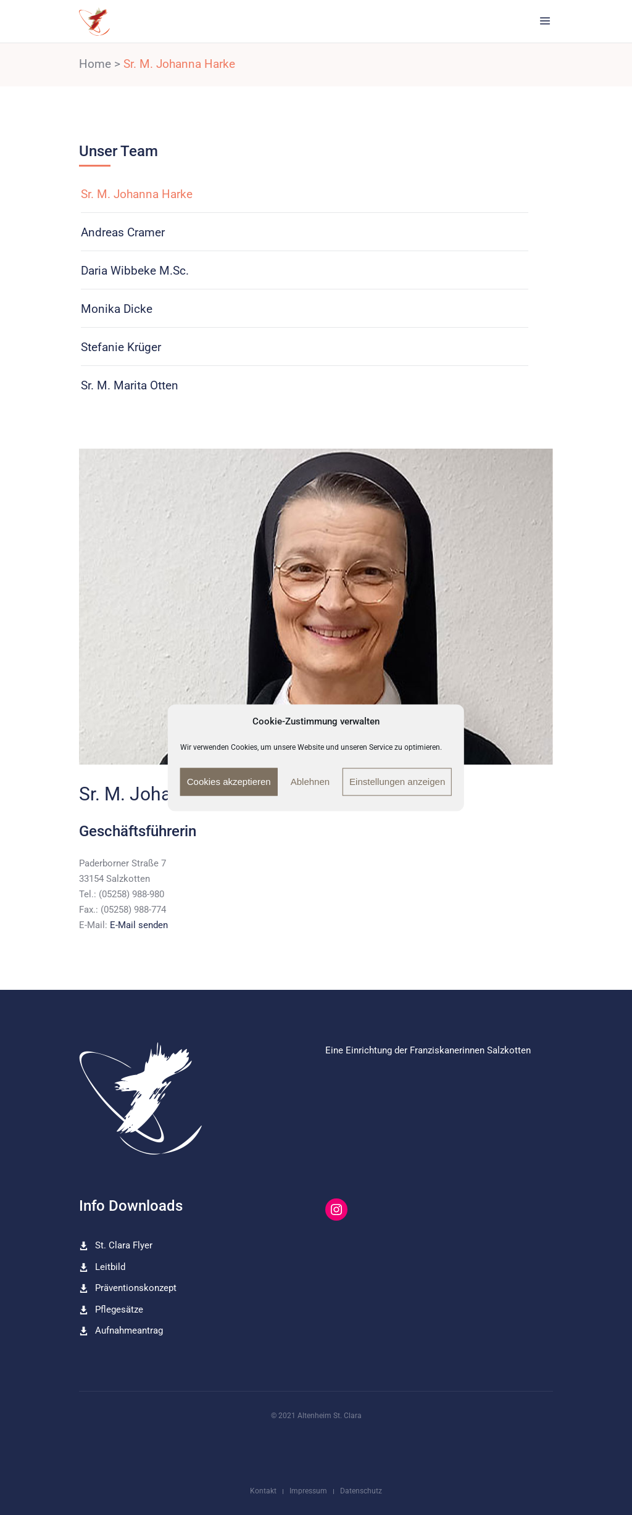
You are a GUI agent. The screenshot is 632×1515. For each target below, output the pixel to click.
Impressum (308, 1491)
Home (95, 64)
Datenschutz (361, 1491)
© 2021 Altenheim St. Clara (316, 1415)
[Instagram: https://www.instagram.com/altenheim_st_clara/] (336, 1209)
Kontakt (263, 1491)
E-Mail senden (139, 925)
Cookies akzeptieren (229, 781)
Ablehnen (310, 781)
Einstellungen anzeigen (397, 781)
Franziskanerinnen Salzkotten (470, 1050)
